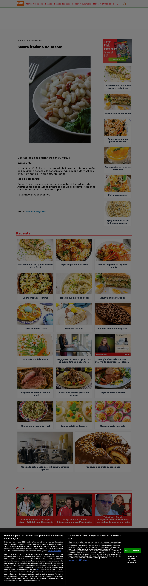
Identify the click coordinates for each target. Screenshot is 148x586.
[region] (74, 559)
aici (37, 569)
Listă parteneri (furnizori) (78, 560)
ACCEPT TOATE (132, 551)
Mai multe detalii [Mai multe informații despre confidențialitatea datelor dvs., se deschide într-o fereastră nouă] (54, 551)
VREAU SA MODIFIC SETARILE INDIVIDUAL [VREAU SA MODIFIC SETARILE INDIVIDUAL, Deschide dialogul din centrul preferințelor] (132, 560)
